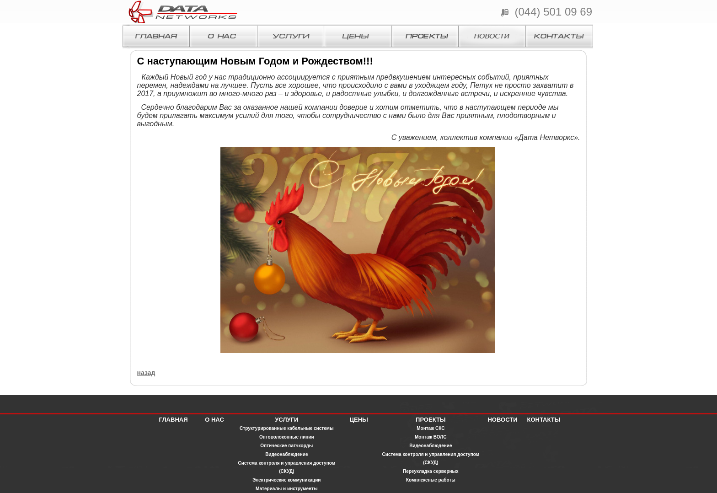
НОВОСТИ (502, 419)
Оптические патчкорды (286, 445)
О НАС (214, 419)
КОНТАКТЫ (544, 419)
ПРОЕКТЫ (431, 419)
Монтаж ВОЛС (431, 436)
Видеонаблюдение (286, 454)
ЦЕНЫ (358, 419)
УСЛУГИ (286, 419)
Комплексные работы (430, 479)
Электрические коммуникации (286, 479)
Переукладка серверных (431, 471)
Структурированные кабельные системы (287, 428)
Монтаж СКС (430, 428)
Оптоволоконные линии (286, 436)
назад (146, 372)
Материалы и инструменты (286, 488)
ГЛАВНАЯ (173, 419)
